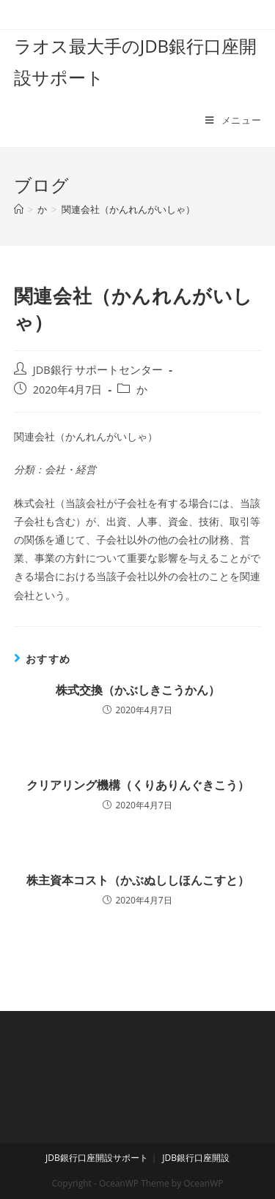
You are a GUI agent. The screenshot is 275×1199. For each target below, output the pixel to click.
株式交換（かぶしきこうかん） (138, 690)
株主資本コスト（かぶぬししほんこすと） (137, 880)
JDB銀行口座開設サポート (96, 1157)
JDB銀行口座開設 (196, 1157)
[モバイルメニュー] (233, 120)
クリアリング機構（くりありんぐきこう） (137, 785)
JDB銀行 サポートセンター (98, 370)
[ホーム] (18, 209)
